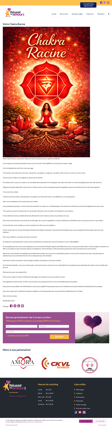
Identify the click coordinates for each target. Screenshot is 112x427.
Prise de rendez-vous (83, 408)
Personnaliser (102, 425)
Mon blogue (80, 390)
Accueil (54, 14)
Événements (80, 397)
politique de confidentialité (34, 422)
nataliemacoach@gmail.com (18, 396)
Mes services (64, 14)
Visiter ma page (81, 405)
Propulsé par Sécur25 (12, 425)
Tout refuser (100, 421)
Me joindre (100, 14)
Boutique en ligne (77, 14)
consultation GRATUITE (88, 5)
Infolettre (79, 393)
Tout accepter (86, 421)
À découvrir (90, 14)
